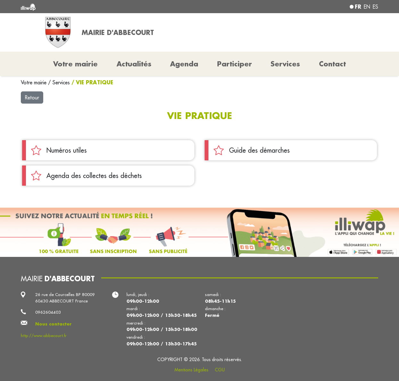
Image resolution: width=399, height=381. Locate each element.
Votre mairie (34, 82)
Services (62, 82)
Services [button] (285, 63)
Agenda (184, 63)
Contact (332, 63)
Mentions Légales (191, 370)
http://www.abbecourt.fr (44, 335)
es (375, 7)
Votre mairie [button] (75, 63)
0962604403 (48, 312)
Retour (32, 97)
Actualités (134, 63)
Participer (234, 63)
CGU (220, 370)
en (367, 7)
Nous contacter (53, 323)
